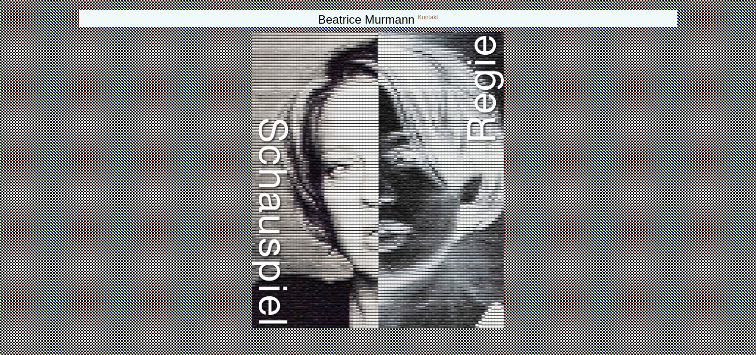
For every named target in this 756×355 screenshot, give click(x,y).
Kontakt (428, 17)
